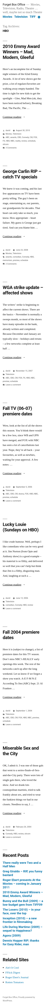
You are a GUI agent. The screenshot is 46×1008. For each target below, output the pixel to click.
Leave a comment (13, 385)
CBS (19, 137)
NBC (12, 141)
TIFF (33, 16)
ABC (7, 137)
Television (21, 16)
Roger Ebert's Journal (17, 977)
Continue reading (14, 117)
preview (16, 260)
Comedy (25, 137)
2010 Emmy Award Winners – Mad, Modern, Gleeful (21, 52)
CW (31, 137)
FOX (35, 137)
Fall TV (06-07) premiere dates (17, 411)
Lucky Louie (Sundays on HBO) (21, 527)
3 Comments (11, 148)
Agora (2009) (12, 935)
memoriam (7, 260)
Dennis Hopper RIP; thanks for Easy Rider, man (21, 942)
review (24, 141)
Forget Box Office (14, 4)
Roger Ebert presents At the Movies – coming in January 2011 (22, 883)
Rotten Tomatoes (14, 982)
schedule (31, 141)
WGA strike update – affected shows (23, 290)
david (8, 130)
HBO (8, 141)
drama (21, 494)
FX (4, 141)
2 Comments (11, 264)
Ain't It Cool (12, 967)
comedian (17, 257)
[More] (39, 17)
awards (13, 137)
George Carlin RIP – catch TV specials (22, 174)
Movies (7, 16)
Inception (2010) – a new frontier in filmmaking (20, 920)
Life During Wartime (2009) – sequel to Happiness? (22, 928)
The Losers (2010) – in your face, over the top (21, 911)
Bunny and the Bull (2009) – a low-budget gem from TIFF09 (23, 902)
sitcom (6, 144)
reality (17, 141)
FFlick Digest (12, 972)
